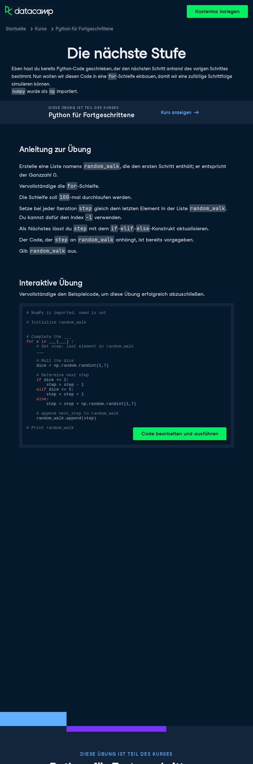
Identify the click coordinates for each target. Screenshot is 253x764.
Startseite (16, 28)
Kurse (41, 28)
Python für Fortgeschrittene (84, 28)
